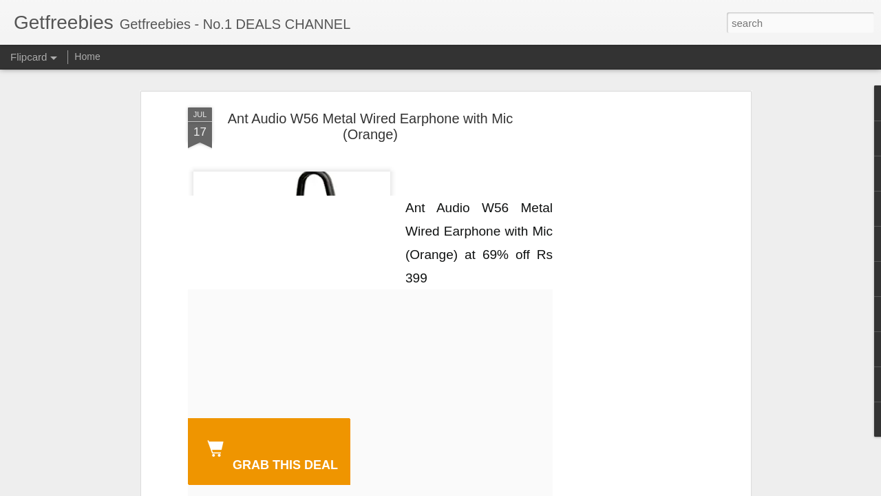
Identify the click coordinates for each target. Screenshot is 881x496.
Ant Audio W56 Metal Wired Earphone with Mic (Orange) (370, 126)
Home (87, 56)
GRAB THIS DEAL (270, 453)
